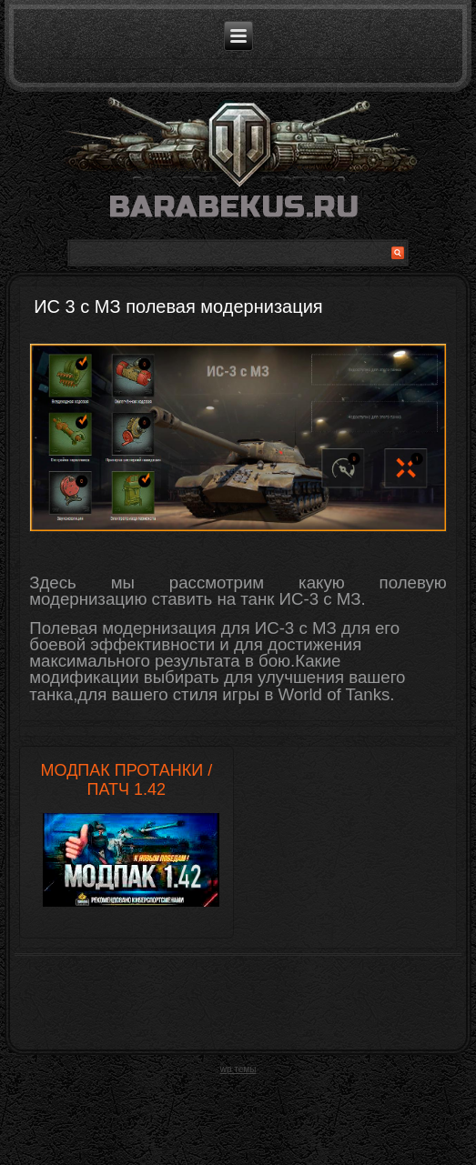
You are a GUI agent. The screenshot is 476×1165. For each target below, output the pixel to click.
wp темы (238, 1069)
